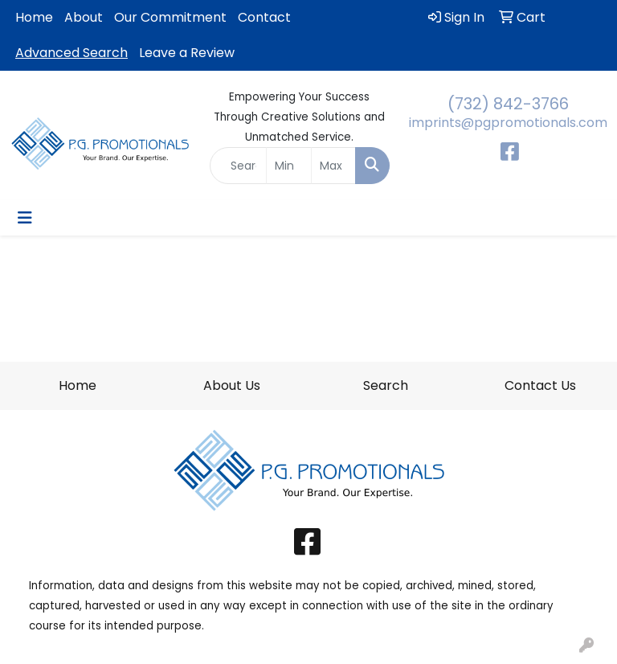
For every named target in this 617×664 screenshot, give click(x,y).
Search (385, 385)
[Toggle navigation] (25, 218)
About (83, 17)
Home (34, 17)
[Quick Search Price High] (334, 165)
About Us (231, 385)
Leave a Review (187, 52)
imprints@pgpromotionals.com (508, 122)
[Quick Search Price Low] (289, 165)
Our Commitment (170, 17)
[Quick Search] (239, 165)
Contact (264, 17)
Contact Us (540, 385)
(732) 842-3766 (508, 103)
